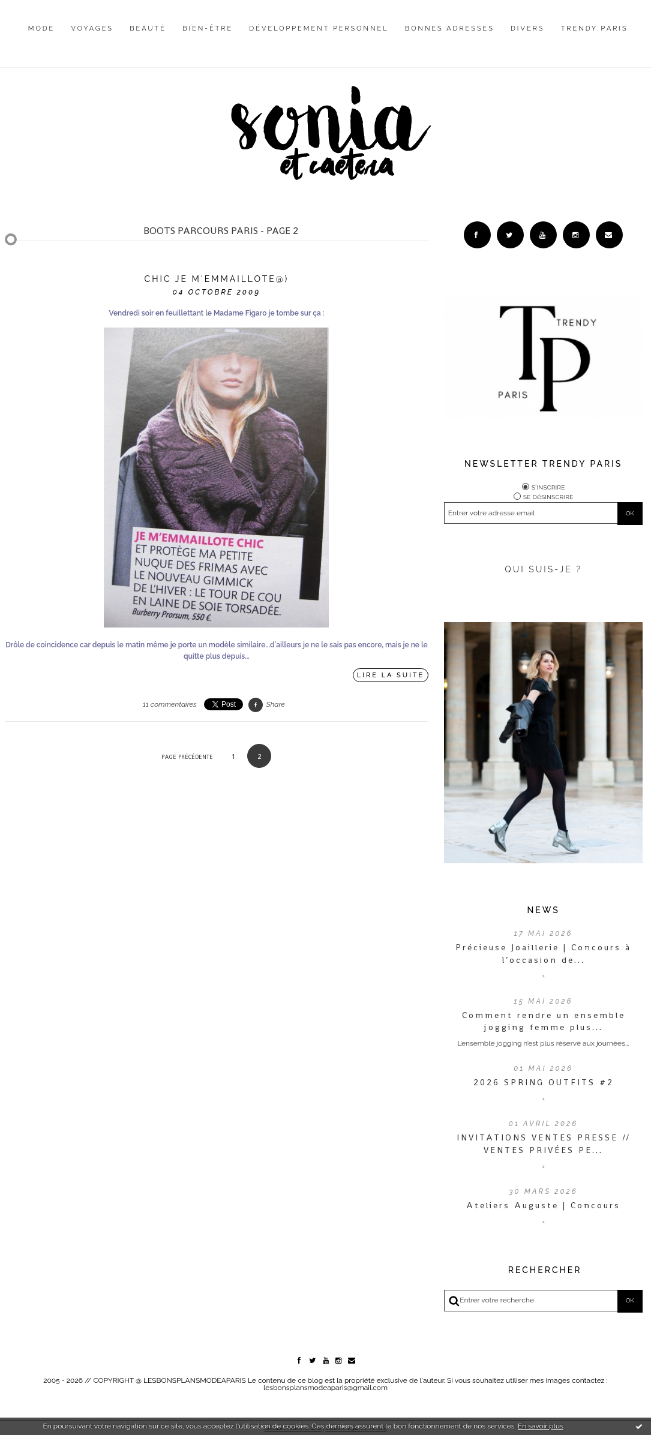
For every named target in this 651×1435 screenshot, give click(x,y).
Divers (527, 28)
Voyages (92, 28)
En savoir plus (540, 1426)
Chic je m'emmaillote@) (217, 279)
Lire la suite (391, 675)
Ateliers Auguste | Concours (543, 1205)
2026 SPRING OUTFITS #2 (543, 1082)
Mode (41, 28)
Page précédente (187, 757)
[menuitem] (41, 37)
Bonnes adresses (449, 28)
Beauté (148, 28)
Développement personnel (318, 28)
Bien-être (207, 28)
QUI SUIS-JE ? (543, 569)
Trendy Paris (594, 28)
